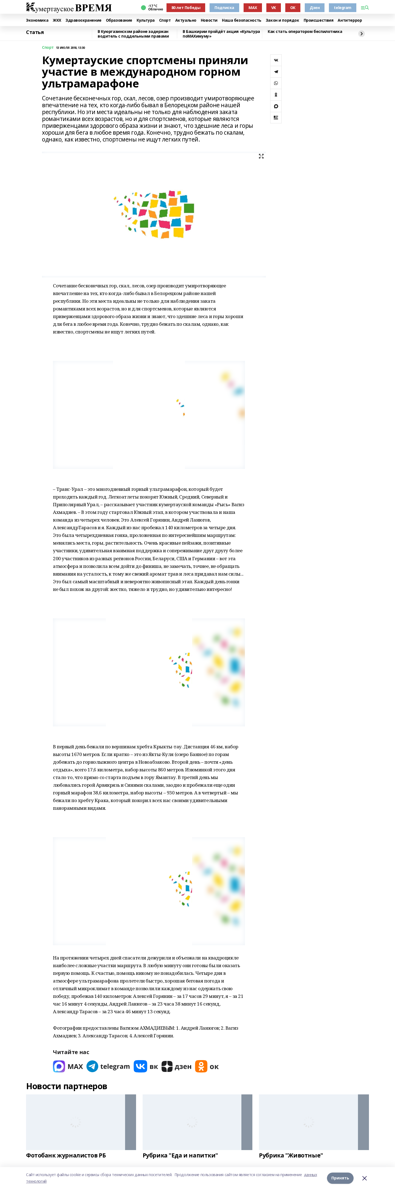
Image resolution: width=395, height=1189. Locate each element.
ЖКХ (57, 20)
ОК (292, 7)
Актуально (185, 20)
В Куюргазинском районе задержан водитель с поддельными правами (133, 33)
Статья (35, 32)
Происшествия (319, 20)
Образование (119, 20)
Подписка (224, 7)
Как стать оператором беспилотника (305, 31)
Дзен (315, 7)
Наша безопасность (241, 20)
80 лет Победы (186, 7)
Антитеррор (350, 20)
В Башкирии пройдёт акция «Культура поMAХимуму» (221, 33)
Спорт (165, 20)
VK (273, 7)
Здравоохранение (83, 20)
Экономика (37, 20)
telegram (342, 7)
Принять (340, 1177)
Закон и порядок (282, 20)
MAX (253, 7)
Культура (146, 20)
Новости (209, 20)
